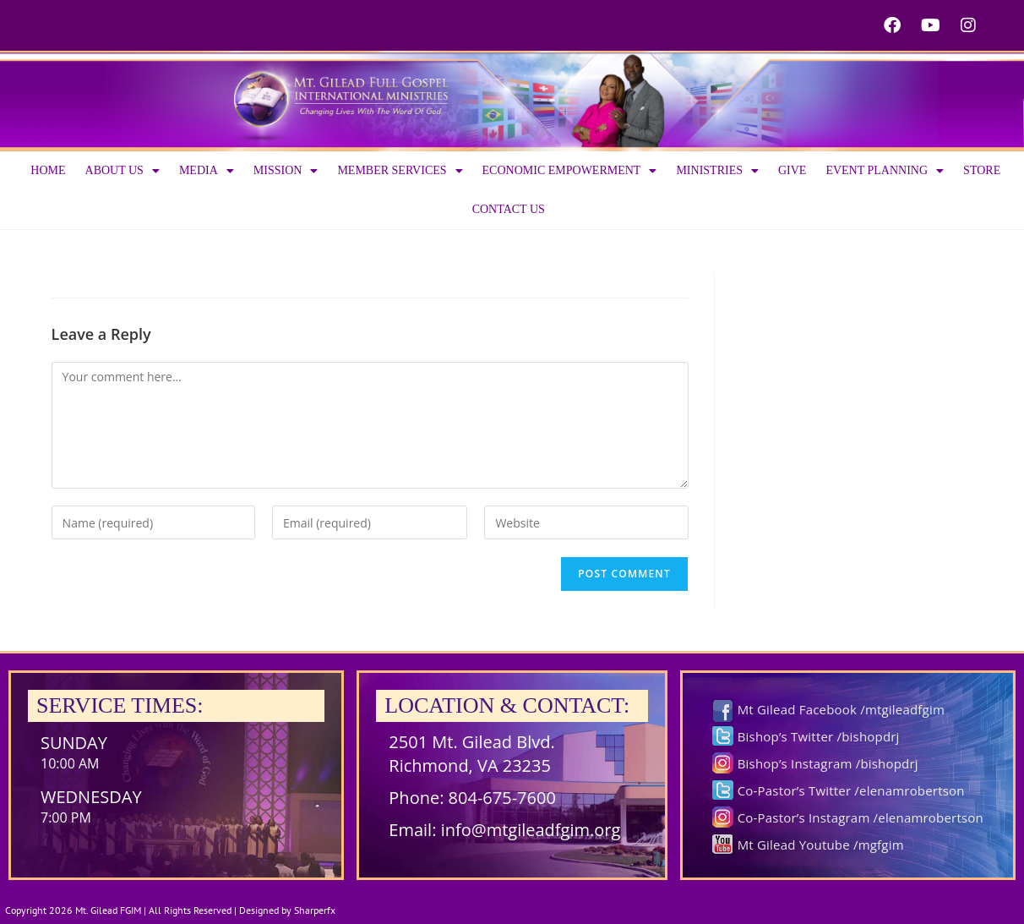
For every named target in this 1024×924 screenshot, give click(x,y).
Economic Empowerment (569, 170)
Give (792, 170)
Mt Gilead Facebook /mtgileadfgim (841, 709)
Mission (286, 170)
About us (122, 170)
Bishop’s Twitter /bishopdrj (819, 736)
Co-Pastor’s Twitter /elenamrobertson (851, 790)
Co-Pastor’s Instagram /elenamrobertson (860, 817)
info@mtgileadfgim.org (531, 829)
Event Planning (884, 170)
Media (206, 170)
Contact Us (508, 209)
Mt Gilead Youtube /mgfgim (821, 844)
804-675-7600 (502, 797)
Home (47, 170)
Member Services (399, 170)
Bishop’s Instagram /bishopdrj (828, 763)
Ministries (717, 170)
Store (981, 170)
